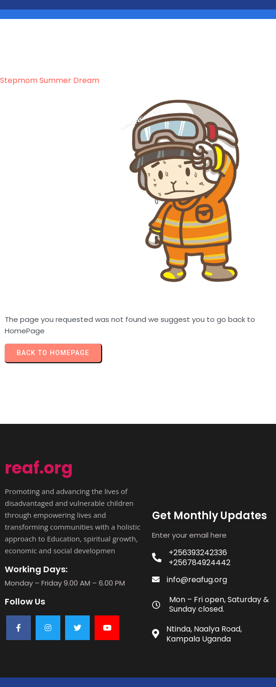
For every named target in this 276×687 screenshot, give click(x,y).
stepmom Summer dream (49, 81)
